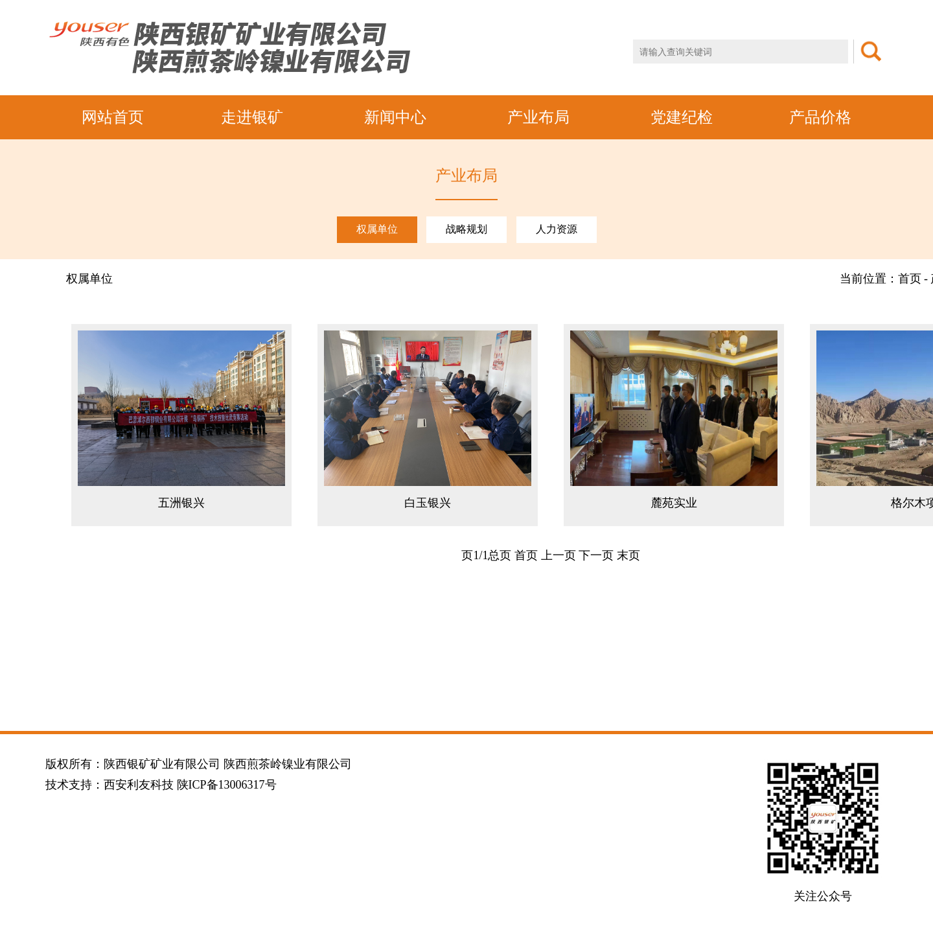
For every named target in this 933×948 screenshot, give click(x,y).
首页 (526, 555)
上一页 (558, 555)
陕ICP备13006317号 (227, 784)
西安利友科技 (139, 784)
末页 (628, 555)
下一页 (596, 555)
